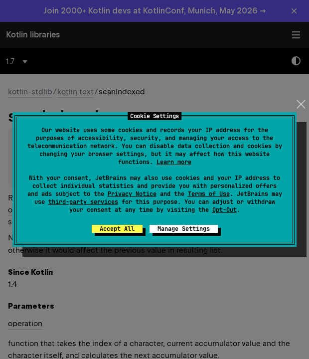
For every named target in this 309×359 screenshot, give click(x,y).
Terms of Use (209, 194)
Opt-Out (224, 210)
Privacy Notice (132, 194)
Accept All (117, 229)
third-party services (83, 202)
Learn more (173, 162)
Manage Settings (183, 229)
